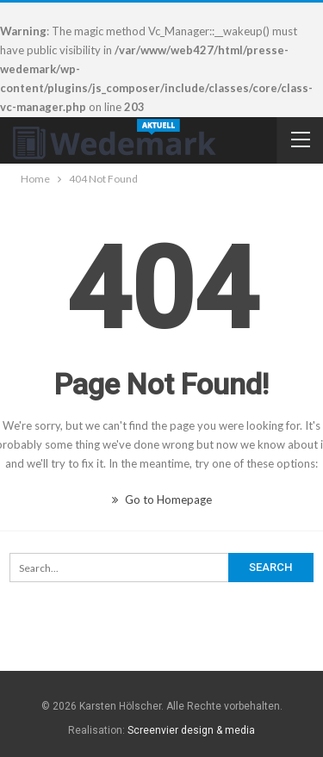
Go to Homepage (162, 499)
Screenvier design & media (191, 730)
